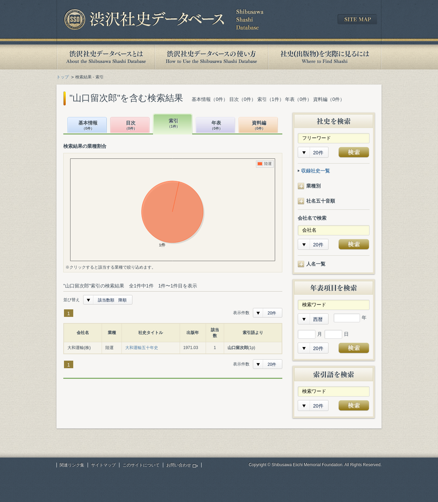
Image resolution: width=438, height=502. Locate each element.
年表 (216, 125)
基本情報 (87, 125)
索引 (173, 123)
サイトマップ (103, 465)
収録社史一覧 (315, 170)
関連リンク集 (72, 465)
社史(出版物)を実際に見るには (325, 56)
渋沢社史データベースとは (105, 56)
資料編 (259, 125)
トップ (62, 77)
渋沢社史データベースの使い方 (211, 56)
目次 (130, 125)
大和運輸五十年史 (141, 347)
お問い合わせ (178, 465)
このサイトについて (141, 465)
